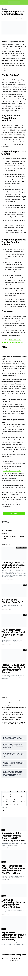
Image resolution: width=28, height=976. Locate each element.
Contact (16, 960)
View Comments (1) (14, 513)
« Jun (3, 810)
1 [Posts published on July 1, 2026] (10, 794)
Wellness (4, 862)
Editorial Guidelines (6, 958)
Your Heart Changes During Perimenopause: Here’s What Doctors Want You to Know (13, 707)
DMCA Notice (15, 958)
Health (4, 9)
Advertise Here (22, 958)
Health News (23, 547)
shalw (2, 528)
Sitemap (12, 960)
